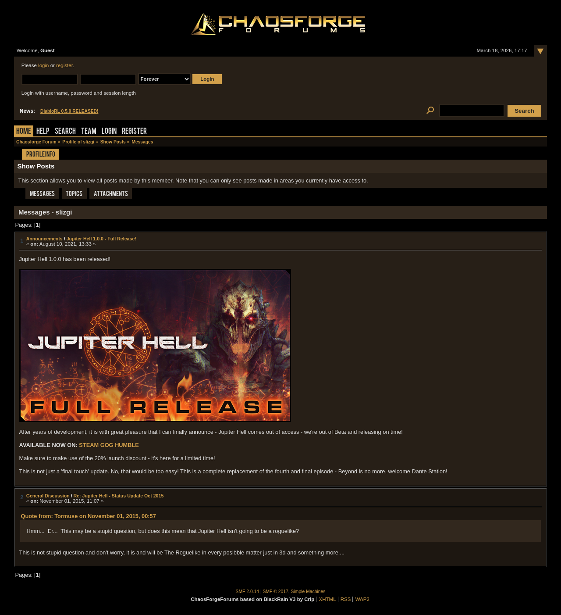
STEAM (89, 445)
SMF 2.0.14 (247, 591)
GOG (107, 445)
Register (134, 132)
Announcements (44, 238)
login (43, 65)
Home (23, 132)
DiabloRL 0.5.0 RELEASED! (69, 111)
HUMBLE (127, 445)
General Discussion (48, 495)
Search (65, 132)
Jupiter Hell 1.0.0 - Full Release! (101, 238)
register (64, 65)
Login (109, 132)
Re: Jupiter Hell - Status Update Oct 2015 (119, 495)
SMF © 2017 (275, 591)
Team (88, 132)
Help (43, 132)
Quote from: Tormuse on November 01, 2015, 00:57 (88, 516)
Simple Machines (308, 591)
